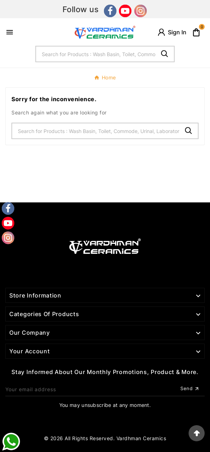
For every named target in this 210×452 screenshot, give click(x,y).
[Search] (96, 54)
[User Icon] (171, 32)
